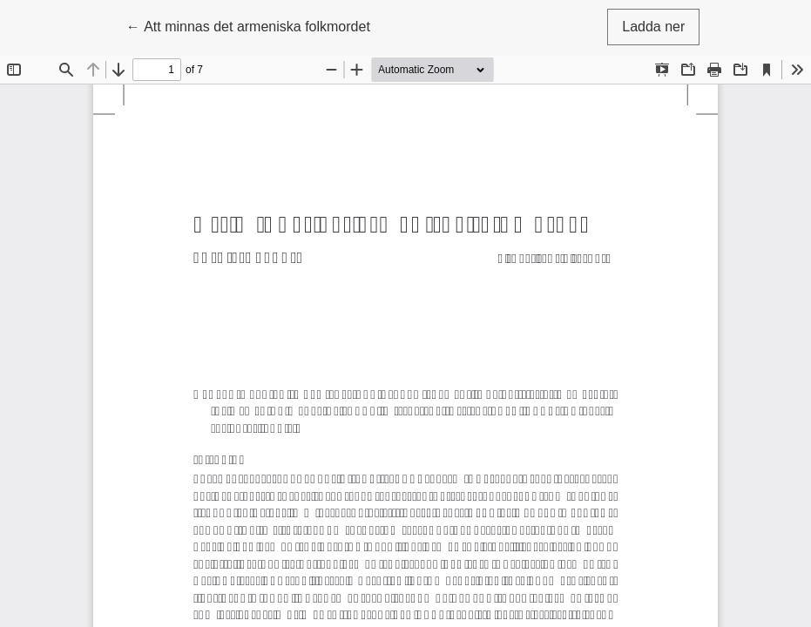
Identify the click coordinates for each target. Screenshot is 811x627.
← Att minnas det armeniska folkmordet (248, 25)
